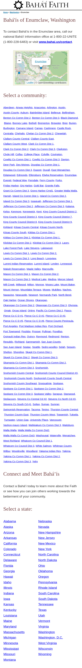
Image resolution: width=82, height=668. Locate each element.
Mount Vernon (11, 289)
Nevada (43, 527)
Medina (52, 279)
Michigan (9, 637)
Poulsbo (26, 331)
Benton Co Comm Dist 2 (17, 117)
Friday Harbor (11, 185)
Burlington (9, 128)
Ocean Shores (26, 300)
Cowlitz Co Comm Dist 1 (17, 159)
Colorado (9, 549)
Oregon (43, 576)
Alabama (9, 521)
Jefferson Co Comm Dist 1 (57, 201)
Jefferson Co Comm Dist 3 (49, 206)
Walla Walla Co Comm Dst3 (18, 435)
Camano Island (24, 128)
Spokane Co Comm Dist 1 (18, 388)
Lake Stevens (31, 248)
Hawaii (8, 576)
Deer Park (9, 164)
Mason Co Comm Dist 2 (45, 274)
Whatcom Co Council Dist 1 (36, 440)
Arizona (8, 532)
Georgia (9, 571)
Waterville (55, 435)
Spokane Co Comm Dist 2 (48, 388)
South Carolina (48, 593)
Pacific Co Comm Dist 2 (49, 310)
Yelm (35, 461)
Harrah (7, 195)
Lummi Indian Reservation (18, 263)
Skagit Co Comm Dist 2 (16, 357)
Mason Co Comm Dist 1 (16, 274)
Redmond (53, 336)
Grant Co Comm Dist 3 (16, 190)
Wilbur (6, 451)
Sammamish (33, 341)
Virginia (43, 626)
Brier (65, 123)
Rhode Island (47, 587)
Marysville (47, 268)
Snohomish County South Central (52, 378)
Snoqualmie (45, 383)
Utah (41, 615)
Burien (72, 123)
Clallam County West (15, 143)
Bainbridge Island (39, 112)
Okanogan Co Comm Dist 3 (51, 305)
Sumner (54, 404)
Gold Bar (39, 185)
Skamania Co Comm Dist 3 (18, 367)
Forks (59, 180)
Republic (8, 341)
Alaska (8, 527)
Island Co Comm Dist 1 (26, 195)
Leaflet (29, 82)
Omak (7, 310)
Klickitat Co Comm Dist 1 (46, 237)
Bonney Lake (20, 123)
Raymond (41, 336)
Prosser (36, 331)
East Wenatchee (60, 170)
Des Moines (23, 164)
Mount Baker (68, 284)
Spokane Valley (42, 393)
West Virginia (47, 643)
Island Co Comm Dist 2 (53, 195)
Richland (19, 341)
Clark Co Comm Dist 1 (41, 143)
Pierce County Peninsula (59, 320)
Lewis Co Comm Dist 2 (43, 253)
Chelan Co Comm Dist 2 (39, 133)
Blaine (7, 123)
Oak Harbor (9, 300)
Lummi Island (41, 263)
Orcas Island (19, 310)
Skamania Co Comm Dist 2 (50, 362)
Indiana (8, 593)
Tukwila (73, 414)
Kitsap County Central (26, 227)
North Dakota (47, 560)
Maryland (9, 626)
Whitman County (62, 445)
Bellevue (56, 112)
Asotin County (11, 112)
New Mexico (47, 543)
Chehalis (20, 133)
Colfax (19, 154)
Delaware (10, 560)
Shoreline (18, 352)
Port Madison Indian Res (33, 326)
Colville (45, 154)
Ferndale (33, 180)
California (10, 543)
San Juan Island (12, 347)
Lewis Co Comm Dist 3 (16, 258)
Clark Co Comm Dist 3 (42, 149)
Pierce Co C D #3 (55, 315)
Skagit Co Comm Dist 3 (44, 357)
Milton (30, 284)
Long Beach (37, 258)
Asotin (61, 107)
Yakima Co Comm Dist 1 (17, 456)
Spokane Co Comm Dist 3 (18, 393)
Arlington (52, 107)
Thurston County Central (64, 409)
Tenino (45, 409)
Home (5, 12)
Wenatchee (68, 435)
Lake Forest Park (13, 248)
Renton (65, 336)
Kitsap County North (51, 227)
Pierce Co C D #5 (13, 320)
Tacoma (35, 409)
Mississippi (11, 648)
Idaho (7, 582)
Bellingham (68, 112)
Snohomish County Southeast (20, 383)
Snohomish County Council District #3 (56, 373)
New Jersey (46, 538)
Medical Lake (39, 279)
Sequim (71, 347)
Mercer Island (65, 279)
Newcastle (21, 294)
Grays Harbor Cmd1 (41, 190)
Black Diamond (69, 117)
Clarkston (62, 149)
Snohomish (41, 367)
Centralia (8, 133)
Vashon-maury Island (15, 425)
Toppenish (62, 414)
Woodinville (18, 451)
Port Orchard (55, 326)
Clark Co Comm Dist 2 (16, 149)
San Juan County (51, 341)
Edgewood (9, 175)
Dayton (65, 159)
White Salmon (43, 445)
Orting (31, 310)
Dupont (37, 170)
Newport (33, 294)
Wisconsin (45, 648)
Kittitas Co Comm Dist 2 (16, 237)
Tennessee (46, 604)
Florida (8, 565)
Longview (50, 258)
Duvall (46, 170)
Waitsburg (68, 425)
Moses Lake (52, 284)
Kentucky (9, 610)
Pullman (46, 331)
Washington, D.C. (50, 637)
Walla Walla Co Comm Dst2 (33, 430)
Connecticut (11, 554)
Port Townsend (11, 331)
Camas (39, 128)
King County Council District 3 (20, 216)
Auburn (24, 112)
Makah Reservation (14, 268)
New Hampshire (49, 532)
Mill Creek (9, 284)
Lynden (55, 263)
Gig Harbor (26, 185)
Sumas (45, 404)
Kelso (6, 211)
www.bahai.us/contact (55, 42)
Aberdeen (8, 107)
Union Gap (22, 419)
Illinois (7, 587)
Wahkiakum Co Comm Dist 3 (45, 425)
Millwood (21, 284)
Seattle (36, 347)
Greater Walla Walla (65, 190)
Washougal (42, 435)
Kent (39, 211)
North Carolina (48, 554)
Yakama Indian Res (50, 451)
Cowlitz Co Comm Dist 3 (46, 159)
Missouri (9, 654)
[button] (19, 73)
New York (45, 549)
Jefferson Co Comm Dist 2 (18, 206)
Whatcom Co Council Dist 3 (18, 445)
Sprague (57, 393)
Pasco (67, 310)
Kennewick (29, 211)
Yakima (66, 451)
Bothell (32, 123)
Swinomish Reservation (16, 409)
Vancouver (55, 419)
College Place (32, 154)
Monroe (39, 284)
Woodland (31, 451)
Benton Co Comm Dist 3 (45, 117)
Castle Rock (64, 128)
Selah (62, 347)
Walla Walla (9, 430)
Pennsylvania (47, 582)
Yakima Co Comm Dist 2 (46, 456)
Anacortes (39, 107)
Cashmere (50, 128)
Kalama (70, 206)
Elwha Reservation (52, 175)
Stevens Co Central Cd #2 (32, 399)
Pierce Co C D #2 (34, 315)
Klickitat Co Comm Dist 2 (17, 242)
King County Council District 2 (60, 211)
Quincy (31, 336)
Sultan (36, 404)
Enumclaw (40, 61)
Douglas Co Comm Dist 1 (45, 164)
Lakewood (46, 248)
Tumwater (9, 419)
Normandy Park (48, 294)
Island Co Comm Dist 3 (16, 201)
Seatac (27, 347)
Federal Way (20, 180)
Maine (7, 621)
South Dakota (47, 599)
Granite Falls (52, 185)
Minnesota (10, 643)
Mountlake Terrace (30, 289)
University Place (39, 419)
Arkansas (10, 538)
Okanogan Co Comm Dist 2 (18, 305)
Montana (9, 659)
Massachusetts (14, 632)
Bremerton (44, 123)
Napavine (8, 294)
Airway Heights (24, 107)
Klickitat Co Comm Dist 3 (47, 242)
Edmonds (22, 175)
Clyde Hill (8, 154)
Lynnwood (66, 263)
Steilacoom (9, 399)
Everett (7, 180)
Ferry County (47, 180)
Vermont (44, 621)
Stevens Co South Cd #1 (17, 404)
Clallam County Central (16, 138)
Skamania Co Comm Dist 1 (18, 362)
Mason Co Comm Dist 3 (16, 279)
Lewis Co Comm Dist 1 (16, 253)
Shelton (7, 352)
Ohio (41, 565)
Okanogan (41, 300)
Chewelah (60, 133)
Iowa (6, 599)
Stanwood (69, 393)
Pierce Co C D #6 (34, 320)
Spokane (58, 383)
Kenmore (16, 211)
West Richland (11, 440)
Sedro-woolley (49, 347)
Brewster (56, 123)
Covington (56, 154)
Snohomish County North (18, 378)
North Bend (64, 294)
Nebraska (45, 521)
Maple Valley (34, 268)
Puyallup (57, 331)
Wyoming (44, 654)
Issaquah (36, 201)
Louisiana (10, 615)
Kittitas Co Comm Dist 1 (41, 232)
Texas (42, 610)
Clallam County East (42, 138)
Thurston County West (42, 414)
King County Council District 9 (55, 221)
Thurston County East (16, 414)
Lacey (65, 242)
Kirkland (8, 227)
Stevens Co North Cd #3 (62, 399)
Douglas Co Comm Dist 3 (17, 170)
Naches (67, 289)
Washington (14, 12)
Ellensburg (35, 175)
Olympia (72, 305)
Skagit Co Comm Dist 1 (38, 352)
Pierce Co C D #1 (13, 315)
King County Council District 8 (20, 221)
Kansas (8, 604)
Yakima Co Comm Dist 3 (17, 461)
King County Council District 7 (55, 216)
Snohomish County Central (18, 373)
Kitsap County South (14, 232)
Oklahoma (45, 571)
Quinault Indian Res (14, 336)
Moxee (46, 289)
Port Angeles (10, 326)
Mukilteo (56, 289)
